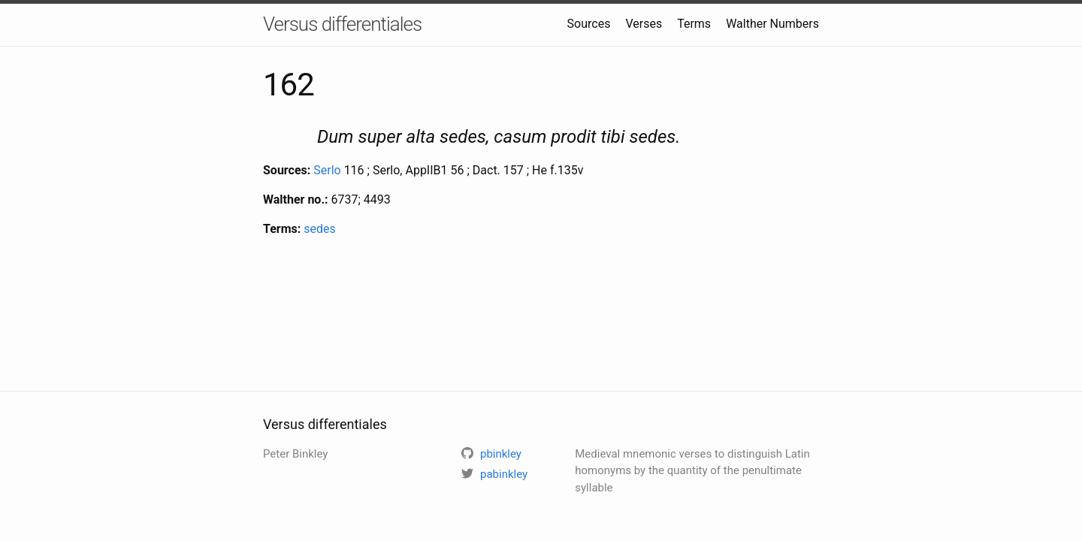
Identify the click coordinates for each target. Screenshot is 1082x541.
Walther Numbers (772, 24)
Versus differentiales (342, 24)
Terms (694, 24)
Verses (643, 24)
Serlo (326, 170)
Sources (589, 24)
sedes (320, 229)
